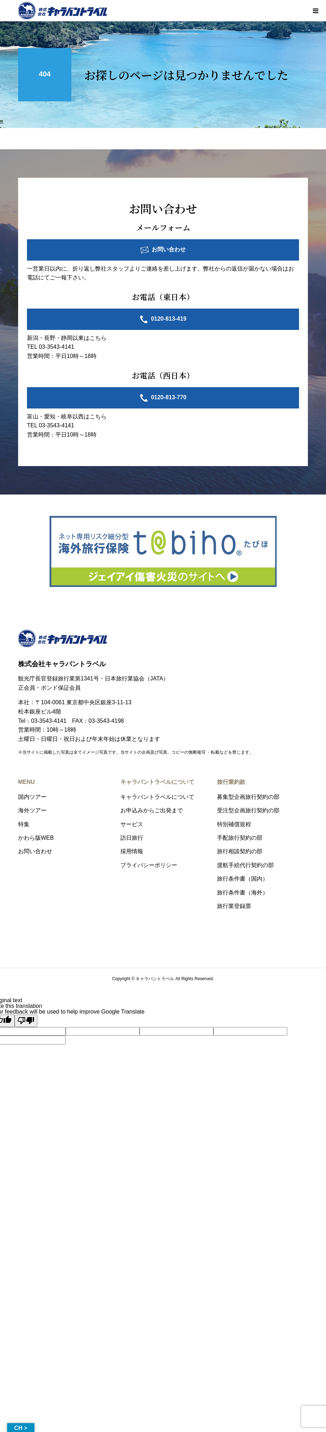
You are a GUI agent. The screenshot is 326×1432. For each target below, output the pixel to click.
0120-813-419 (168, 319)
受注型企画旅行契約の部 (248, 810)
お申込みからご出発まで (151, 810)
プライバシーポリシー (148, 865)
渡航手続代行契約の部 (245, 865)
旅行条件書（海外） (242, 892)
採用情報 (131, 851)
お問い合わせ (169, 249)
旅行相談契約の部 (239, 851)
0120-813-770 (168, 397)
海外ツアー (32, 810)
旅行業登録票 (234, 906)
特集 (23, 824)
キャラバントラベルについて (157, 797)
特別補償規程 (234, 824)
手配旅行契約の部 (239, 838)
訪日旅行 (131, 838)
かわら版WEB (36, 838)
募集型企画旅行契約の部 (248, 797)
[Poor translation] (26, 1021)
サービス (131, 824)
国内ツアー (32, 797)
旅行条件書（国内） (242, 879)
